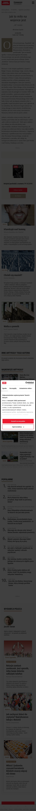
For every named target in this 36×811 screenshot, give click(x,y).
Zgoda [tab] (4, 388)
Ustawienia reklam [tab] (25, 388)
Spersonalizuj (18, 427)
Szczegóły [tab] (13, 388)
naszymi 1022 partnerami (16, 400)
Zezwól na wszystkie (18, 421)
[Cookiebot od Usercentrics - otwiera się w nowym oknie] (25, 383)
